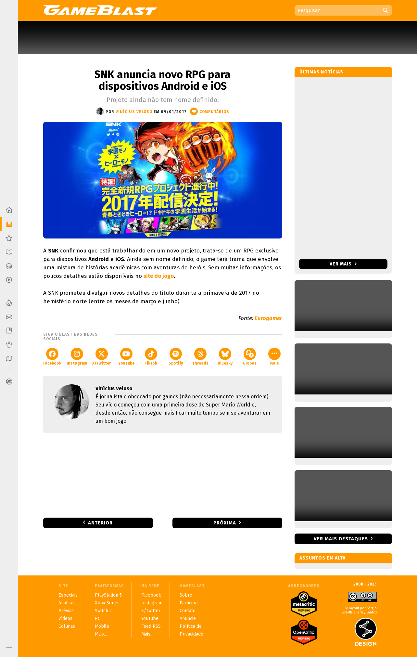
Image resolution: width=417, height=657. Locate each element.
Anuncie (188, 618)
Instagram (77, 357)
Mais (274, 357)
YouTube (126, 357)
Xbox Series (107, 603)
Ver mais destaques (341, 539)
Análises (67, 603)
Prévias (66, 610)
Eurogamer (268, 318)
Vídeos (65, 618)
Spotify (176, 357)
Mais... (101, 634)
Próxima (224, 523)
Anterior (100, 523)
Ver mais (343, 264)
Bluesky (225, 357)
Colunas (66, 626)
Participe (189, 603)
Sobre (186, 595)
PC (97, 618)
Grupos (250, 357)
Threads (200, 357)
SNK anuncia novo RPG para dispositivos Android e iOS (163, 80)
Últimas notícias (321, 72)
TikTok (151, 357)
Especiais (68, 595)
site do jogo (159, 276)
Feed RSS (151, 626)
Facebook (52, 357)
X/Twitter (101, 357)
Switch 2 (103, 610)
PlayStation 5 (108, 595)
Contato (188, 610)
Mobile (102, 626)
